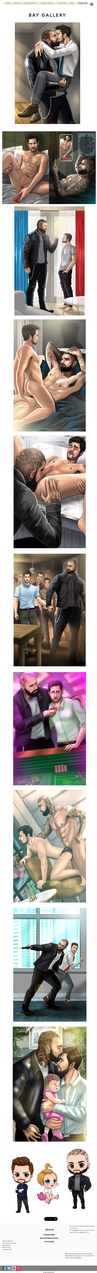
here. (79, 1257)
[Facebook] (4, 1268)
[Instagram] (18, 1268)
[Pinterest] (14, 1268)
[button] (91, 4)
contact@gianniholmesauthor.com (81, 1230)
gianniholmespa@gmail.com (79, 1232)
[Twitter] (9, 1268)
